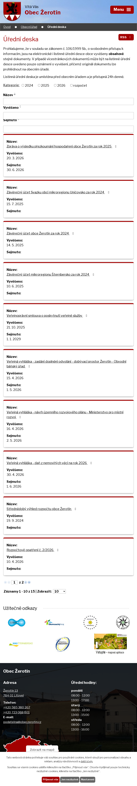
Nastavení (87, 779)
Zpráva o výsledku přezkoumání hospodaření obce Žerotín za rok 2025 (62, 146)
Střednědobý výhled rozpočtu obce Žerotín (42, 509)
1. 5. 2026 (14, 390)
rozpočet (80, 85)
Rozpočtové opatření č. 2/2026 (33, 550)
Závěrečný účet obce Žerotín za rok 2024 (41, 233)
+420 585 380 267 (16, 707)
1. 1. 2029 (14, 339)
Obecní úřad (29, 27)
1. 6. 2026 (14, 486)
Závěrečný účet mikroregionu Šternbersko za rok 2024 (51, 274)
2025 (45, 85)
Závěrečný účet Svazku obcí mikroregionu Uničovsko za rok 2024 (59, 192)
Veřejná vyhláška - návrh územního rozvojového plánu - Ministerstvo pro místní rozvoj (65, 414)
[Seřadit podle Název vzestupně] (15, 93)
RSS (126, 37)
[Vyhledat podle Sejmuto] (68, 129)
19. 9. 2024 (15, 520)
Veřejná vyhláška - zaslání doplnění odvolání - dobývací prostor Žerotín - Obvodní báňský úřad (66, 364)
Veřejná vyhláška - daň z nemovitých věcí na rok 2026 (50, 463)
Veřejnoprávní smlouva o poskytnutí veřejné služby (48, 315)
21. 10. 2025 (16, 327)
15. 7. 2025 (15, 204)
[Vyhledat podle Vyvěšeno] (68, 115)
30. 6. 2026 (15, 170)
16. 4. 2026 (15, 429)
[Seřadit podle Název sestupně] (15, 94)
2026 (61, 85)
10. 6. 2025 (15, 286)
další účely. (87, 761)
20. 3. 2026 (15, 158)
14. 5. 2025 (15, 245)
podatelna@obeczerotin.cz (22, 722)
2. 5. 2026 (14, 440)
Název (8, 95)
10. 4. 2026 (15, 562)
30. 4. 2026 (15, 475)
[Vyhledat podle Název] (68, 101)
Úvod (7, 27)
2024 (29, 85)
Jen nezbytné (69, 779)
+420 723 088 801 (16, 712)
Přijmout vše (50, 779)
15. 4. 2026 (15, 378)
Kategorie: (11, 85)
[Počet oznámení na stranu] (59, 591)
